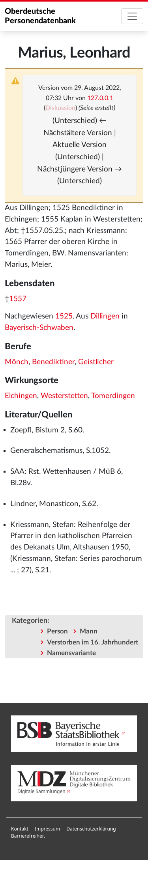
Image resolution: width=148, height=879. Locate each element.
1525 (64, 316)
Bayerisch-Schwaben (39, 327)
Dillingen (105, 316)
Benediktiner (53, 362)
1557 (17, 299)
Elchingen (21, 396)
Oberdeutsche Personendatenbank (40, 16)
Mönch (16, 362)
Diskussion (60, 108)
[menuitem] (19, 828)
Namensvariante (71, 653)
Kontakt (19, 828)
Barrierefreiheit (28, 835)
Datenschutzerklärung (91, 828)
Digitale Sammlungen (41, 791)
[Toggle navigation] (132, 16)
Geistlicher (96, 362)
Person (57, 631)
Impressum (47, 828)
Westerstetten (64, 396)
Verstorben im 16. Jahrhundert (92, 642)
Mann (88, 631)
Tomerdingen (113, 396)
